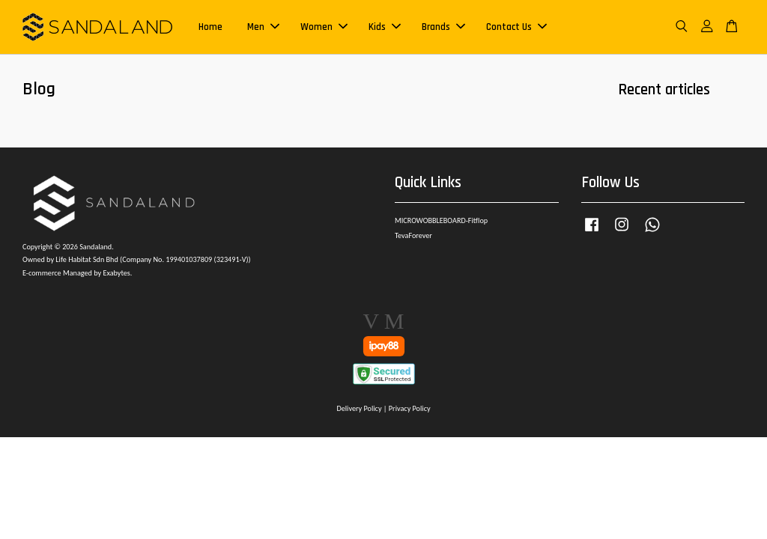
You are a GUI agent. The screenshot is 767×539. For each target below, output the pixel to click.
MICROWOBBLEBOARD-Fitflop (441, 220)
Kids (385, 27)
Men (263, 27)
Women (324, 27)
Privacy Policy (410, 408)
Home (210, 27)
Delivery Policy (358, 408)
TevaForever (413, 235)
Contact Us (516, 27)
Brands (443, 27)
